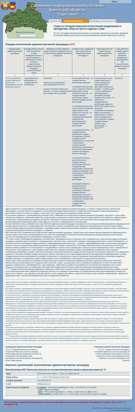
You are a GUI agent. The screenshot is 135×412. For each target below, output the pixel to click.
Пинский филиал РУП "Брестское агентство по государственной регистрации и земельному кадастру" (54, 370)
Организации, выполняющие (102, 21)
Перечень (55, 21)
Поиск (114, 2)
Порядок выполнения (75, 21)
